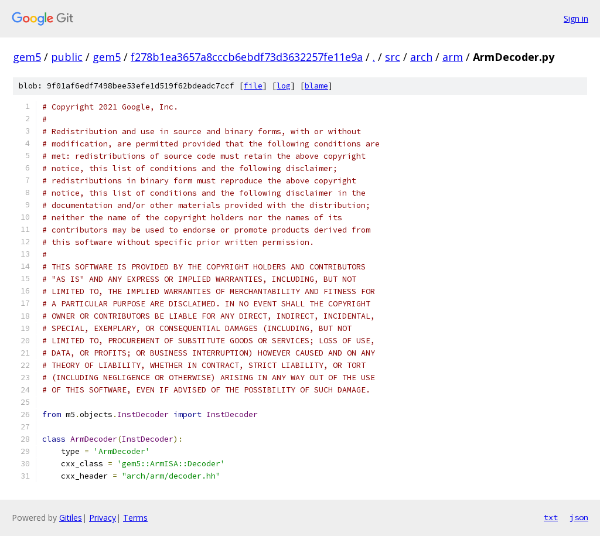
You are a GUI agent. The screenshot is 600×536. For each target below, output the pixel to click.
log (284, 86)
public (67, 57)
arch (421, 57)
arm (452, 57)
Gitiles (70, 517)
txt (551, 517)
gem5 (27, 57)
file (253, 86)
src (392, 57)
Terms (135, 517)
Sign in (576, 18)
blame (316, 86)
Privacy (102, 517)
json (579, 517)
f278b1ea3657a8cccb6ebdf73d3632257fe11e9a (247, 57)
